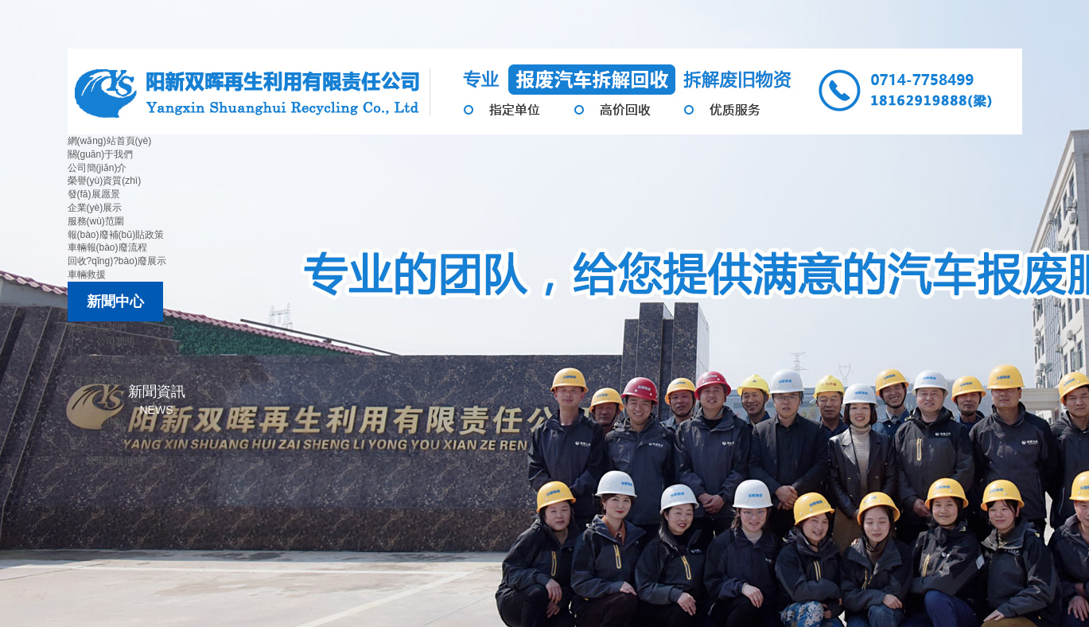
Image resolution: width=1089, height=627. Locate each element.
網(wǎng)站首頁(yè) (110, 140)
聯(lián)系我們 (97, 327)
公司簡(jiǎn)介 (97, 167)
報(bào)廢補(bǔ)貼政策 (116, 234)
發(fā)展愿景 (94, 194)
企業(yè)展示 (95, 207)
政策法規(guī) (115, 460)
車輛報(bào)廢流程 (107, 247)
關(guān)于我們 (101, 154)
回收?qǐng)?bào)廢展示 (117, 261)
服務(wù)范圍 (96, 221)
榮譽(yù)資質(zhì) (105, 180)
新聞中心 (115, 302)
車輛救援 (87, 274)
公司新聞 (115, 341)
